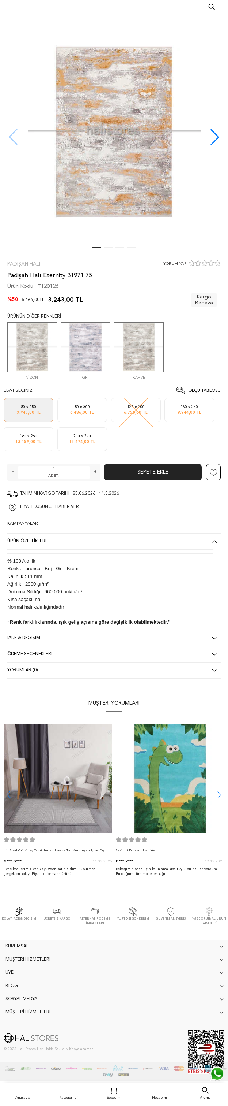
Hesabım (159, 1097)
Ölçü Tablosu (204, 391)
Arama (205, 1097)
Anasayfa (22, 1097)
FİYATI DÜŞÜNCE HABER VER (49, 507)
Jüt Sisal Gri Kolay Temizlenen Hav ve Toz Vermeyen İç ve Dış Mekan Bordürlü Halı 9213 (54, 852)
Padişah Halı (23, 264)
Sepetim (114, 1097)
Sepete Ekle (152, 472)
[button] (215, 137)
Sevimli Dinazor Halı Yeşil (137, 850)
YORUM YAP (174, 264)
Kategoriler (68, 1097)
